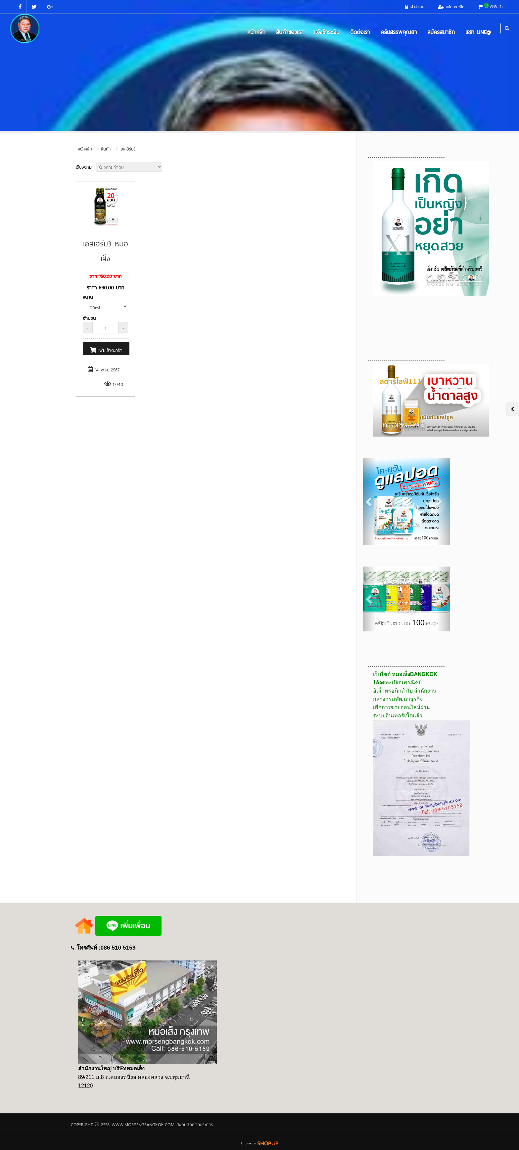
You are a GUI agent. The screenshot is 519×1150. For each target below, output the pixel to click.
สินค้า (106, 148)
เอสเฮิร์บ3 (127, 148)
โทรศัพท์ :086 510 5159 (106, 947)
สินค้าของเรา (290, 31)
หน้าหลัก (256, 31)
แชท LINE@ (478, 31)
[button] (369, 501)
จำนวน (89, 317)
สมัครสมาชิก (441, 31)
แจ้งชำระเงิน (327, 31)
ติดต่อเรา (360, 31)
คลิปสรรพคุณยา (399, 31)
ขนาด (88, 296)
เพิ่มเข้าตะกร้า (106, 350)
